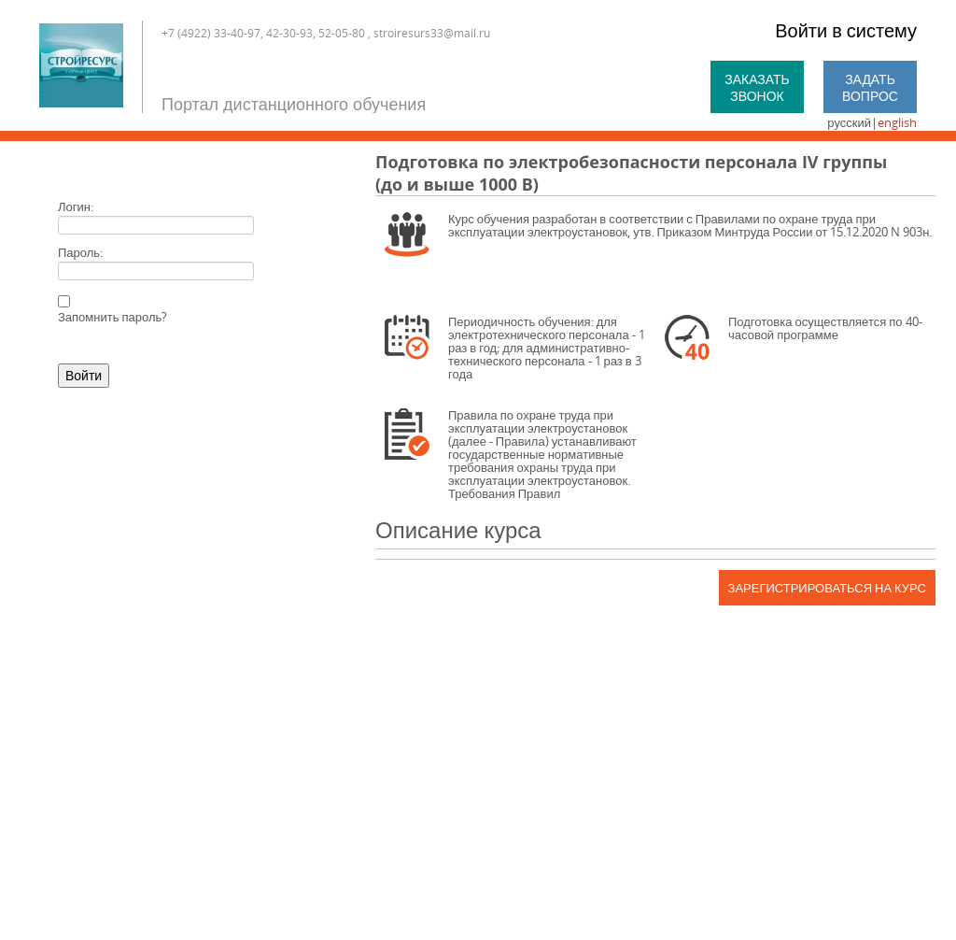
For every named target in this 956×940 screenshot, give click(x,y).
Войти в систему (846, 30)
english (897, 122)
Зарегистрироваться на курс (827, 587)
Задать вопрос (870, 87)
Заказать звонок (757, 87)
